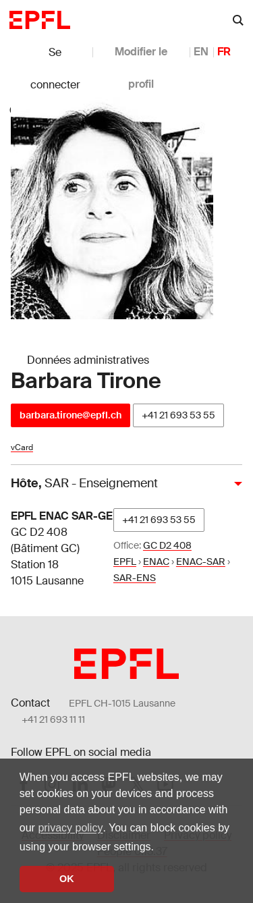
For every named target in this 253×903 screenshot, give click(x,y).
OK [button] (66, 878)
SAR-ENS (134, 578)
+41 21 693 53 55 (178, 415)
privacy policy (70, 827)
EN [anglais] (201, 52)
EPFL (124, 561)
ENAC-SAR (200, 561)
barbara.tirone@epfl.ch (70, 415)
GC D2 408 (167, 545)
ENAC (156, 561)
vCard (22, 447)
